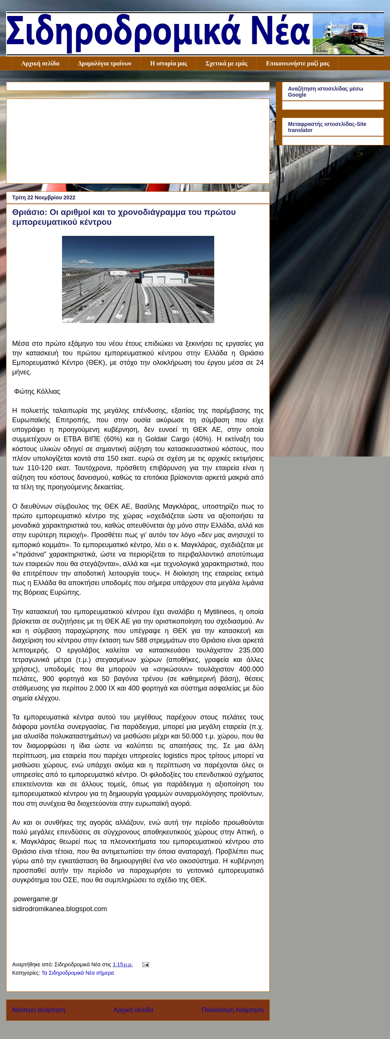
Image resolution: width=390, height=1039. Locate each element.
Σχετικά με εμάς (226, 63)
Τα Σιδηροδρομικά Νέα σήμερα (77, 973)
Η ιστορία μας (168, 63)
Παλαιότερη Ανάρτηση (233, 1010)
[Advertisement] (138, 140)
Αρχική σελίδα (40, 63)
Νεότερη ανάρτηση (38, 1010)
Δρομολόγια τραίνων (105, 63)
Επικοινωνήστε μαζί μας (297, 63)
